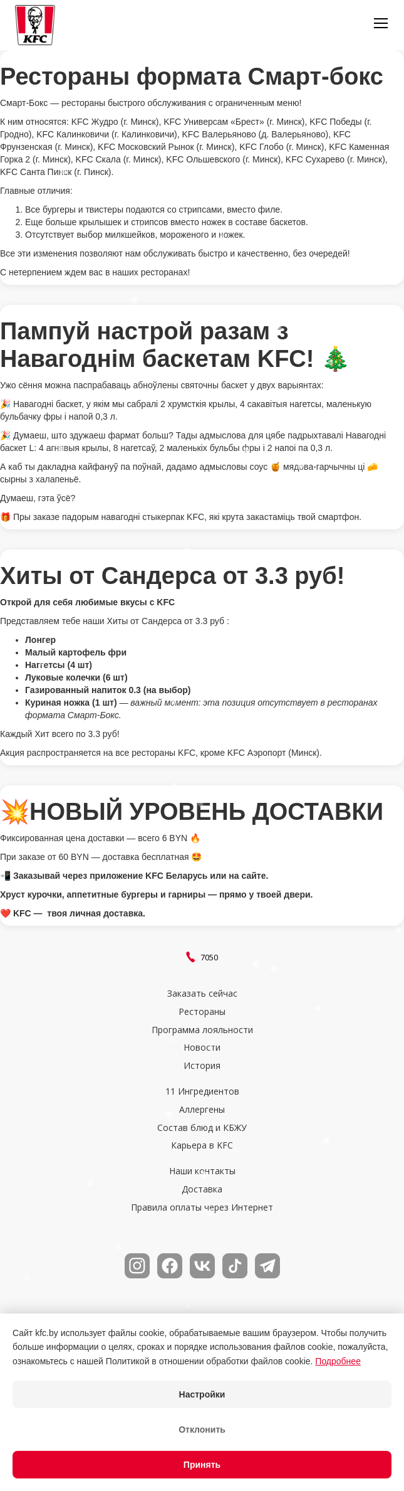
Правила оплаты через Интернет (202, 1207)
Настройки (202, 1394)
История (202, 1066)
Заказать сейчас (202, 994)
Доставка (202, 1189)
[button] (381, 25)
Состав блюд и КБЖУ (202, 1128)
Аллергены (202, 1110)
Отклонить (202, 1430)
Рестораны (202, 1012)
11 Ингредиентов (202, 1091)
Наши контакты (202, 1171)
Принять (202, 1465)
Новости (202, 1048)
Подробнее (338, 1361)
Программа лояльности (202, 1030)
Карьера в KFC (202, 1145)
